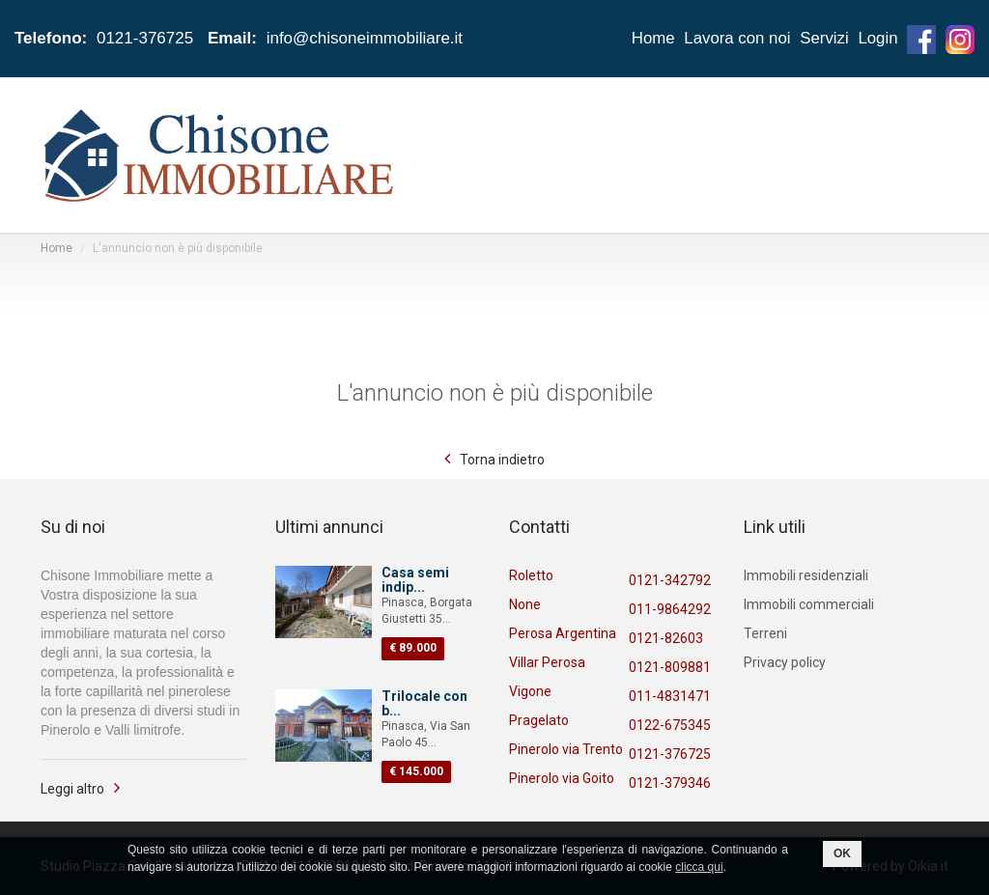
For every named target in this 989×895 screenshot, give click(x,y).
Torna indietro (502, 459)
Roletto (531, 575)
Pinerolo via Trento (566, 749)
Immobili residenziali (806, 575)
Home (650, 38)
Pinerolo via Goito (561, 778)
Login (878, 38)
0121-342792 (670, 580)
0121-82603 (666, 638)
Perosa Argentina (562, 633)
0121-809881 (670, 667)
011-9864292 (670, 609)
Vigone (530, 691)
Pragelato (539, 720)
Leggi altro (72, 789)
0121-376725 (670, 754)
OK (842, 853)
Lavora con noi (736, 38)
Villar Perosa (547, 662)
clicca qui (698, 867)
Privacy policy (785, 662)
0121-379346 (670, 783)
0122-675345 (670, 725)
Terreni (765, 633)
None (525, 604)
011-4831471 (670, 696)
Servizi (823, 38)
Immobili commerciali (809, 604)
